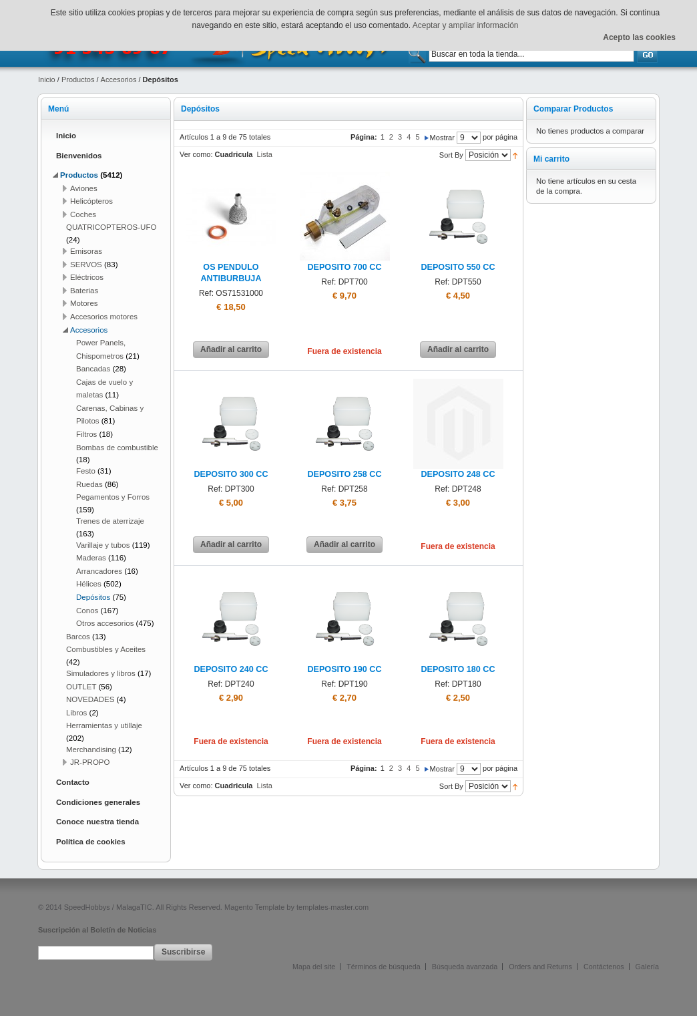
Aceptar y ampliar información (466, 25)
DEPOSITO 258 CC (344, 474)
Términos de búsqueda (383, 967)
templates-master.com (332, 907)
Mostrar (442, 138)
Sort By (451, 155)
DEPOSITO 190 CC (344, 669)
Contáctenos (604, 967)
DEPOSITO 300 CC (231, 474)
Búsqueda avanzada (464, 967)
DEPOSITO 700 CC (344, 267)
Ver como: (196, 154)
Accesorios (119, 79)
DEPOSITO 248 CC (458, 474)
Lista (264, 154)
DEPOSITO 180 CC (458, 669)
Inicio (46, 79)
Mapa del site (313, 967)
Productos (78, 79)
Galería (647, 967)
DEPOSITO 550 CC (458, 267)
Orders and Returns (540, 967)
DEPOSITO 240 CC (231, 669)
